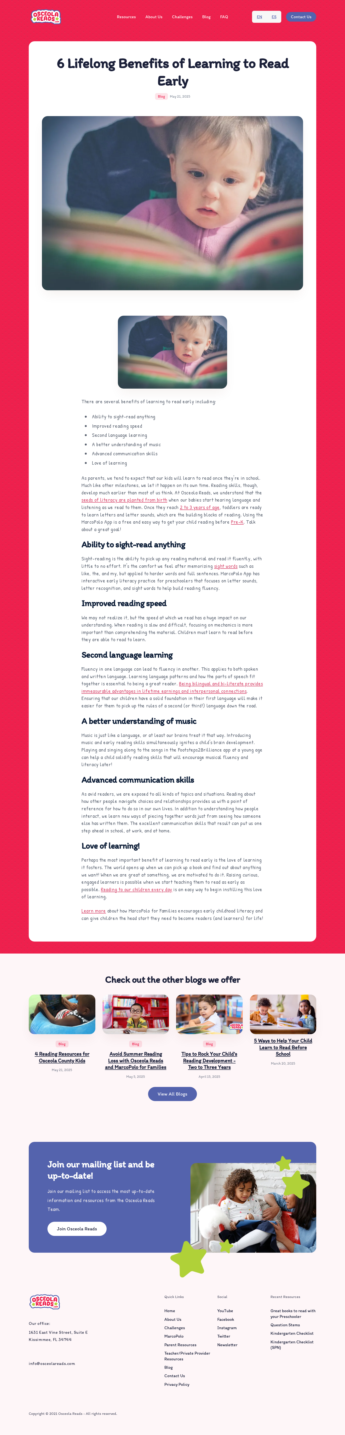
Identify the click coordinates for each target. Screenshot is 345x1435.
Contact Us (301, 16)
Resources (126, 16)
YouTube (225, 1310)
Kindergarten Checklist (292, 1333)
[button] (126, 17)
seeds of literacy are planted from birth (124, 499)
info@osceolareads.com (52, 1363)
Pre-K (237, 521)
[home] (46, 16)
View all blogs (172, 1094)
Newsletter (227, 1344)
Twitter (223, 1336)
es (274, 16)
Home (169, 1310)
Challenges (182, 16)
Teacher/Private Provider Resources (187, 1356)
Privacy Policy (176, 1384)
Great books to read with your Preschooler (293, 1313)
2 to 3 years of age (200, 507)
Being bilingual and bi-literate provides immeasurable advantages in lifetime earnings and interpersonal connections (172, 687)
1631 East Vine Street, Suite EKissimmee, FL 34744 (58, 1336)
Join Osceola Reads (77, 1229)
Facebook (225, 1319)
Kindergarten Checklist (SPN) (292, 1345)
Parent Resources (180, 1344)
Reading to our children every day (136, 889)
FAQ (224, 16)
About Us (153, 16)
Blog (206, 16)
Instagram (227, 1327)
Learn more (93, 910)
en (259, 16)
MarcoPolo (174, 1336)
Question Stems (285, 1325)
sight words (226, 565)
